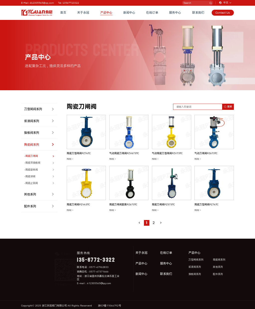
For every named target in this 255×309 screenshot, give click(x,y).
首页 (63, 12)
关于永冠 (83, 12)
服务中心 (175, 12)
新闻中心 (129, 12)
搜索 (228, 106)
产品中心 (106, 12)
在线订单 (152, 12)
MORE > (70, 159)
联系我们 (198, 12)
